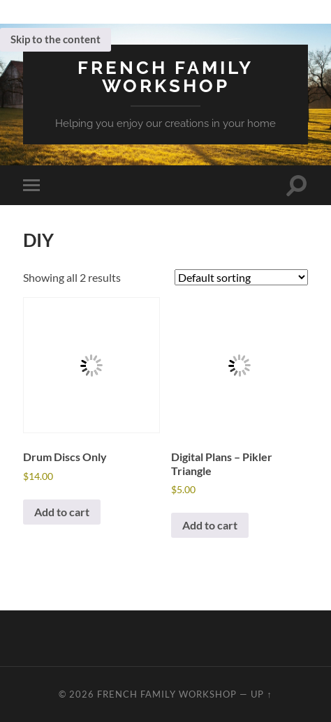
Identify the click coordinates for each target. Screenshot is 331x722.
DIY (38, 240)
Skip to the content (55, 39)
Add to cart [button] (61, 511)
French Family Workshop (165, 76)
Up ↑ (261, 694)
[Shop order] (241, 277)
